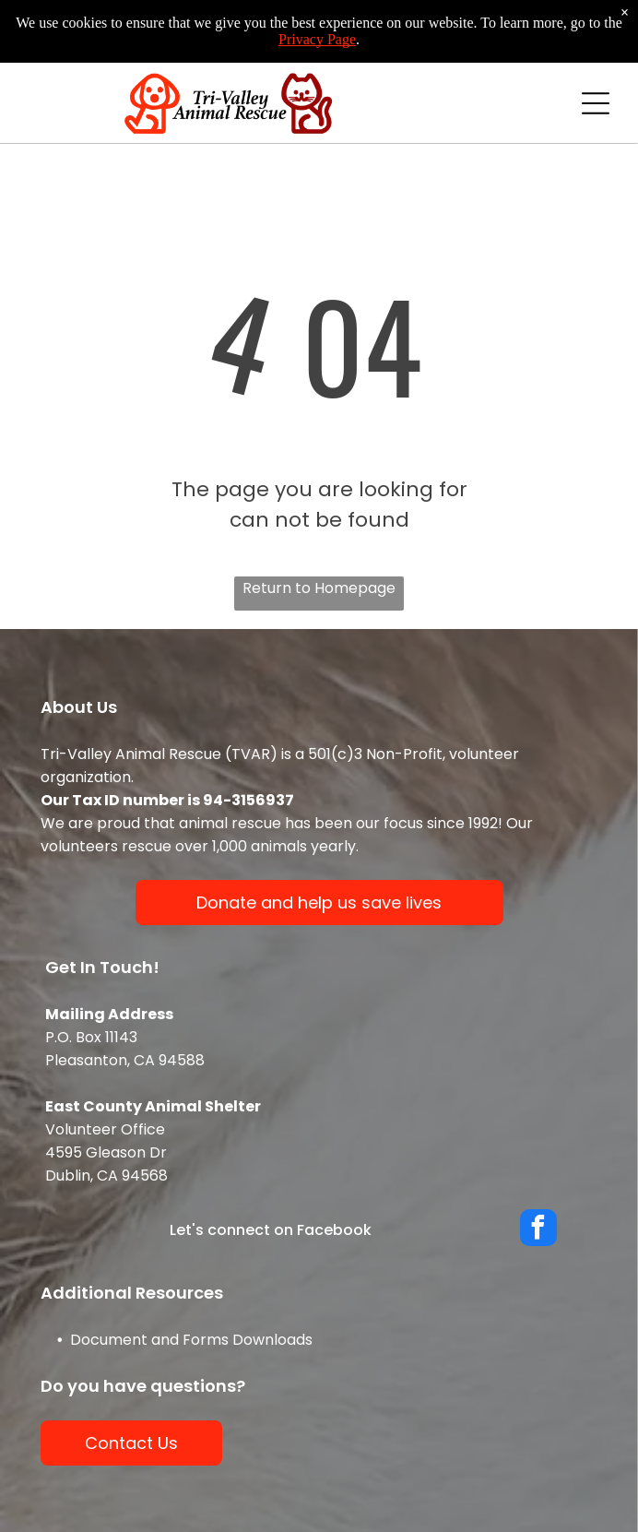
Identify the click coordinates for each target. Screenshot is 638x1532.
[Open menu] (595, 103)
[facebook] (538, 1230)
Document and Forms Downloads (191, 1339)
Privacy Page (317, 39)
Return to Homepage (319, 588)
